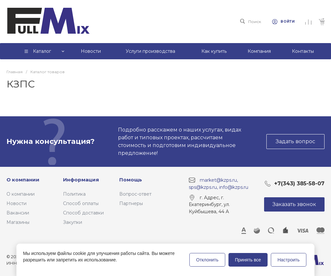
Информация (81, 180)
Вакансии (17, 213)
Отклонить (207, 259)
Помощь (130, 180)
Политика (74, 194)
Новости (16, 203)
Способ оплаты (81, 203)
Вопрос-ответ (135, 194)
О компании (22, 180)
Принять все (248, 259)
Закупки (72, 222)
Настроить (288, 259)
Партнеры (131, 203)
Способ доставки (83, 213)
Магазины (17, 222)
